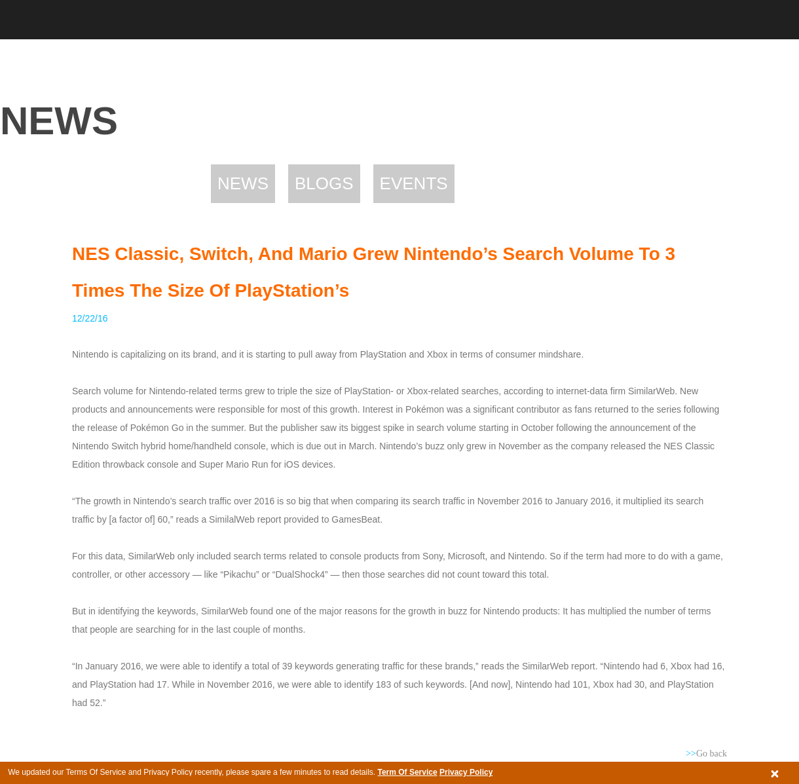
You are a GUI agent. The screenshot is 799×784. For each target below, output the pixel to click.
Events (414, 183)
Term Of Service (407, 772)
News (243, 183)
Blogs (324, 183)
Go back (706, 753)
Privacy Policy (465, 772)
